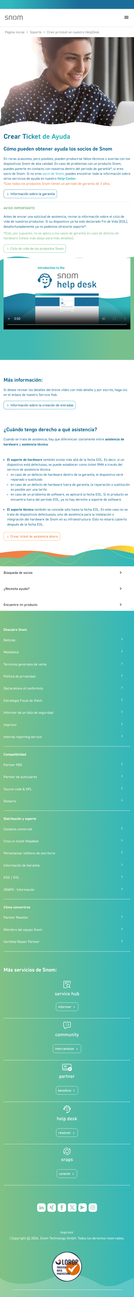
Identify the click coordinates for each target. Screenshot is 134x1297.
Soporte (36, 32)
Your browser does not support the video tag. (67, 293)
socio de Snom (53, 173)
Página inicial (14, 32)
